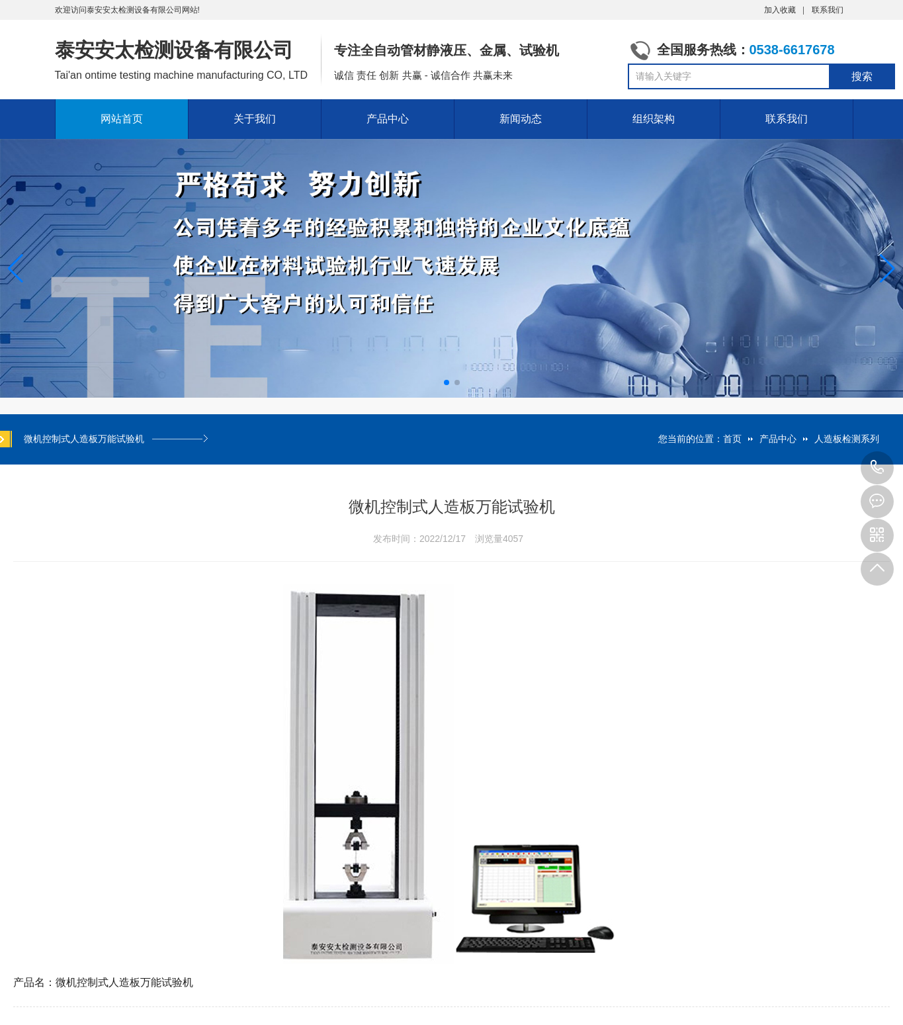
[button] (887, 268)
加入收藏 (780, 10)
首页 (732, 438)
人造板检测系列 (846, 438)
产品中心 (387, 118)
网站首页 (122, 118)
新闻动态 (520, 118)
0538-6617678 (877, 467)
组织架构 (653, 118)
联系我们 (827, 10)
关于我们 (255, 118)
